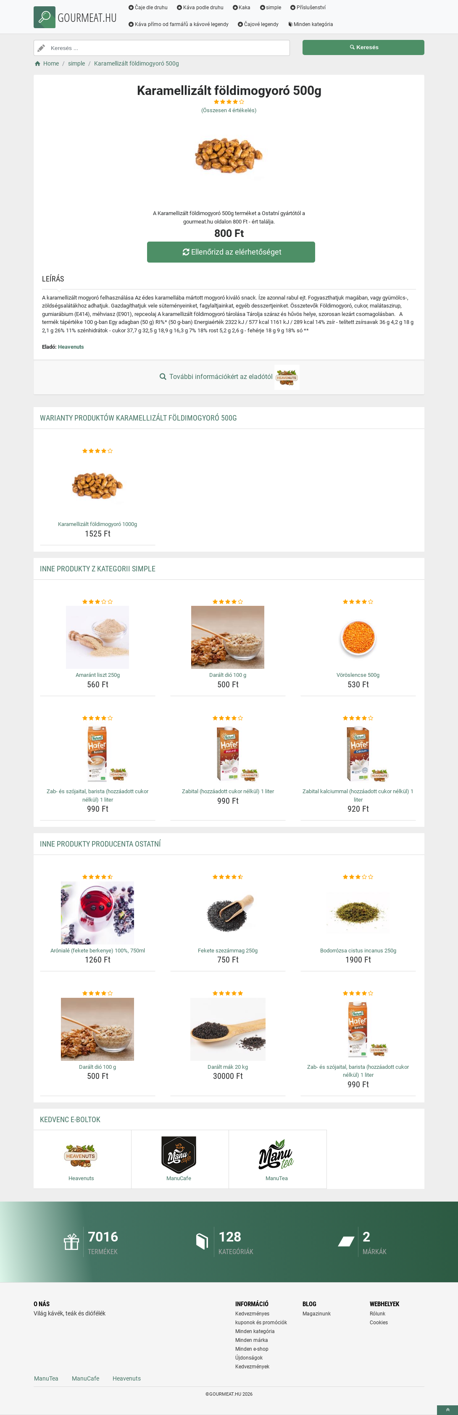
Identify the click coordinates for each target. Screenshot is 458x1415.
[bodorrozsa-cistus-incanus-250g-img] (358, 912)
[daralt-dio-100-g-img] (228, 637)
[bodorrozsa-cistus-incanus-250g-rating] (358, 877)
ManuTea (46, 1378)
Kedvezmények (252, 1367)
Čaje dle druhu (148, 8)
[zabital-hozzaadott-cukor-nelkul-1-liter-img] (228, 753)
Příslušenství (308, 8)
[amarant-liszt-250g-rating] (97, 602)
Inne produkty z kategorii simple (97, 568)
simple (270, 8)
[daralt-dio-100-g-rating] (228, 602)
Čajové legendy (258, 24)
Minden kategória (310, 24)
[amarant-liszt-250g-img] (97, 637)
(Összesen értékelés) (229, 110)
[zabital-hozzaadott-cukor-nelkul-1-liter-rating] (228, 718)
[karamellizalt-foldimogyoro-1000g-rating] (97, 451)
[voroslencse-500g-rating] (358, 602)
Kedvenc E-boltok (70, 1119)
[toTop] (447, 1410)
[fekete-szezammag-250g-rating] (228, 877)
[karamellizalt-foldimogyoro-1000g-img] (97, 486)
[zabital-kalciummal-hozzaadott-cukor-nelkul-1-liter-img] (358, 753)
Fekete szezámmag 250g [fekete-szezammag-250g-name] (228, 950)
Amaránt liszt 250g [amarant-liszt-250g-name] (98, 675)
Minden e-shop (251, 1349)
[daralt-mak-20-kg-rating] (228, 993)
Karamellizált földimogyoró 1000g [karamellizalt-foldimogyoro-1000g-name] (97, 524)
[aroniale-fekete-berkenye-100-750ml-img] (97, 912)
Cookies (379, 1323)
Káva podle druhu (200, 8)
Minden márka (251, 1340)
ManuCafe (85, 1378)
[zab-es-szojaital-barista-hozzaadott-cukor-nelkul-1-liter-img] (97, 753)
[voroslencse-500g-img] (358, 637)
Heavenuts (71, 347)
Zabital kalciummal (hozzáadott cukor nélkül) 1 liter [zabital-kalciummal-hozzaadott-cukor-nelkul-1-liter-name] (358, 795)
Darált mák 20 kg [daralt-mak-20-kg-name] (228, 1067)
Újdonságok (249, 1358)
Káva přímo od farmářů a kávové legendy (178, 24)
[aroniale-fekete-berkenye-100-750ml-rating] (97, 877)
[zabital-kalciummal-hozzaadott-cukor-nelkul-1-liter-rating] (358, 718)
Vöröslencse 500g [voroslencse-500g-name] (358, 675)
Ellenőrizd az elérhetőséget (231, 252)
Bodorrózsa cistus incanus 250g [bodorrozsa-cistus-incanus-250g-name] (358, 950)
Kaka (241, 8)
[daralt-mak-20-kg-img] (228, 1029)
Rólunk (377, 1314)
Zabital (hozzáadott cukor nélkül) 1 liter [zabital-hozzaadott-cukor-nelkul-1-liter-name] (228, 791)
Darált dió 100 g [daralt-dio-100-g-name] (227, 675)
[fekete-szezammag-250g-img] (228, 912)
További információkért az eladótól (229, 377)
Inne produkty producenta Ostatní (100, 843)
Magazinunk (317, 1314)
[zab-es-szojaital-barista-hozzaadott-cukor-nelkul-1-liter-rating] (97, 718)
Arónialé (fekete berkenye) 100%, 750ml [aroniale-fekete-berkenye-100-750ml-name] (97, 950)
